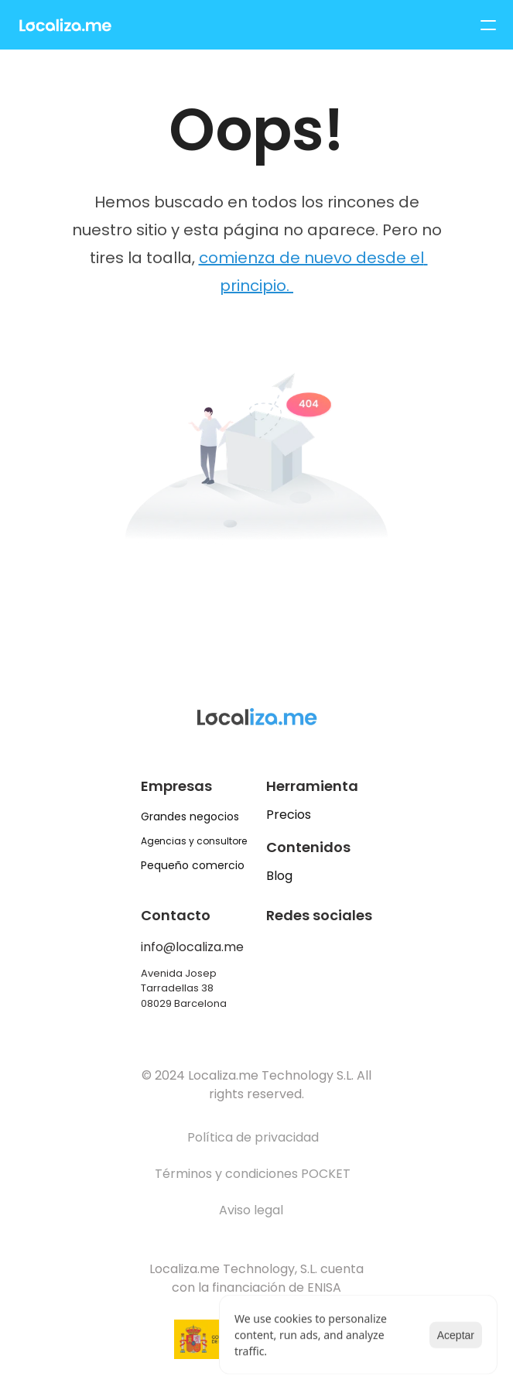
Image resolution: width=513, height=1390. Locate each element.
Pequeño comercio (193, 865)
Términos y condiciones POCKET (253, 1174)
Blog (279, 876)
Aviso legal (252, 1210)
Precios (288, 814)
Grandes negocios (190, 816)
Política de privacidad (253, 1137)
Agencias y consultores (196, 840)
